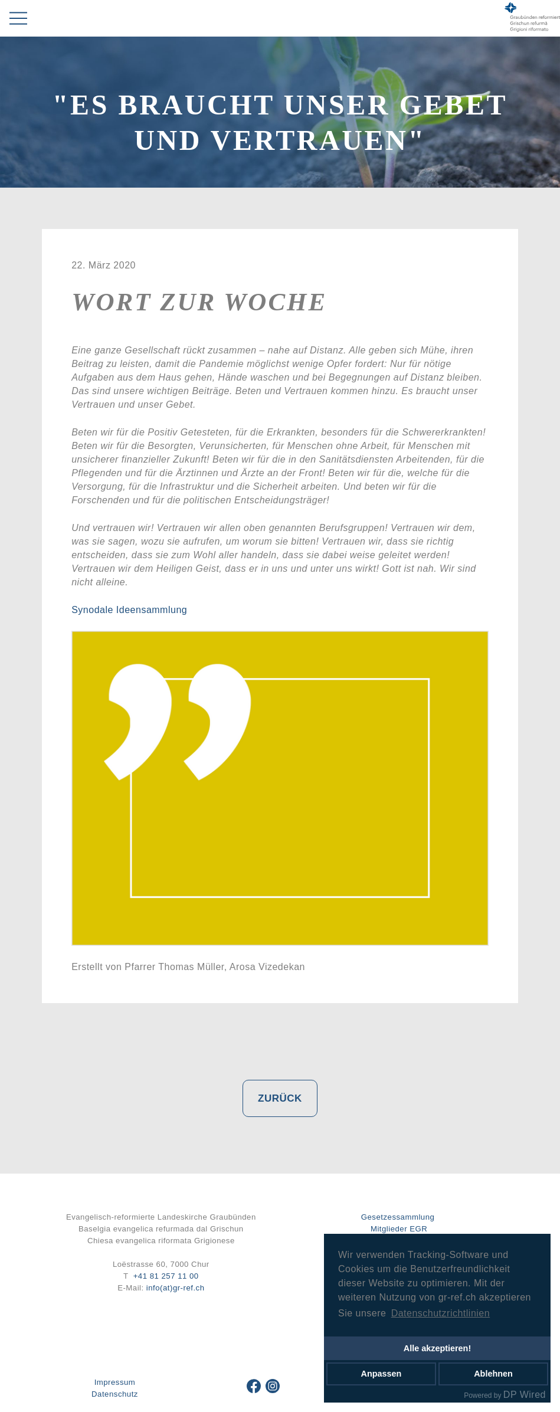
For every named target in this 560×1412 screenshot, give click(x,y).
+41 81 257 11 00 (166, 1276)
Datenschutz (114, 1394)
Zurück (280, 1098)
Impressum (115, 1382)
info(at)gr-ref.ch (175, 1287)
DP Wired (524, 1395)
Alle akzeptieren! (437, 1348)
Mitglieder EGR (399, 1228)
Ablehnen (493, 1373)
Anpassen (381, 1373)
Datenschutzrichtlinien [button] (440, 1313)
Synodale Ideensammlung (129, 610)
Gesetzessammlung (398, 1217)
